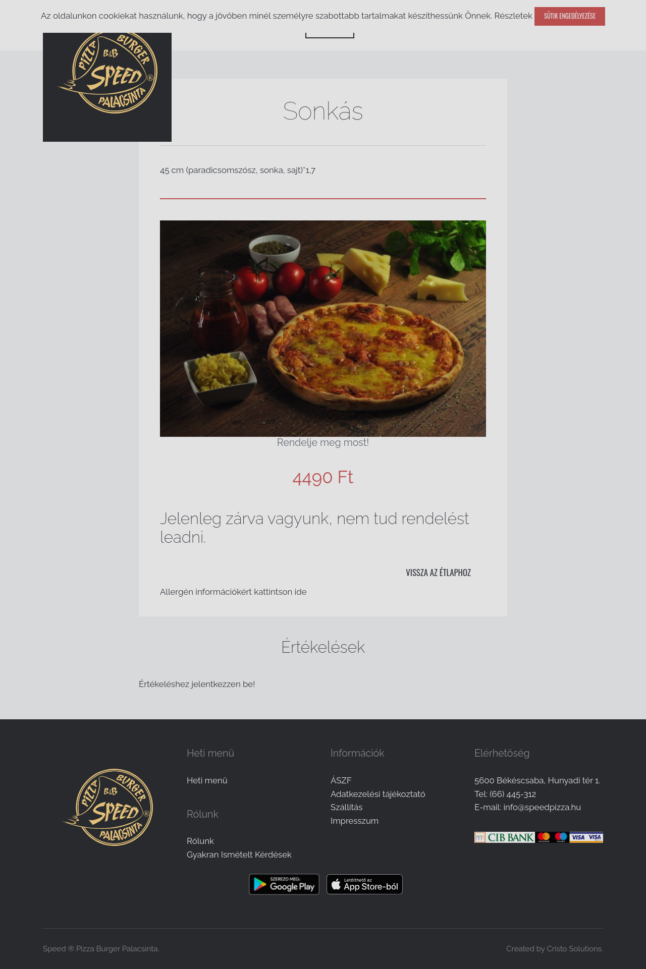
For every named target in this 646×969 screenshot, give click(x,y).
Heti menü (207, 780)
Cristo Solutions (574, 948)
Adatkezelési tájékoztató (378, 794)
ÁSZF (341, 780)
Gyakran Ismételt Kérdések (239, 854)
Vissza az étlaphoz (438, 572)
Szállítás (346, 807)
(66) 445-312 (513, 794)
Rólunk (200, 841)
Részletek (513, 16)
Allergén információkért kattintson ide (233, 592)
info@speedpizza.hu (542, 807)
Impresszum (355, 821)
